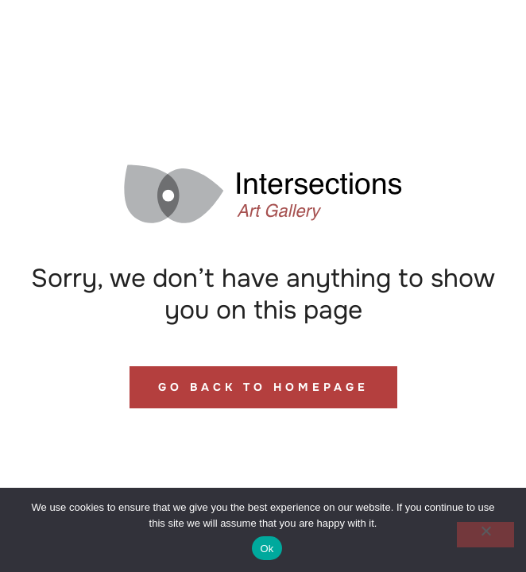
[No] (485, 534)
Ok (266, 549)
